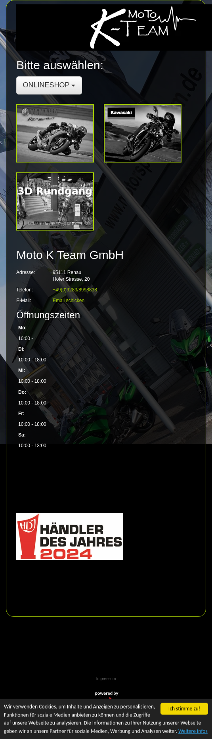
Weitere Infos (193, 731)
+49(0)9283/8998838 (75, 290)
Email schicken (68, 300)
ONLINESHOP (49, 85)
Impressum (106, 679)
